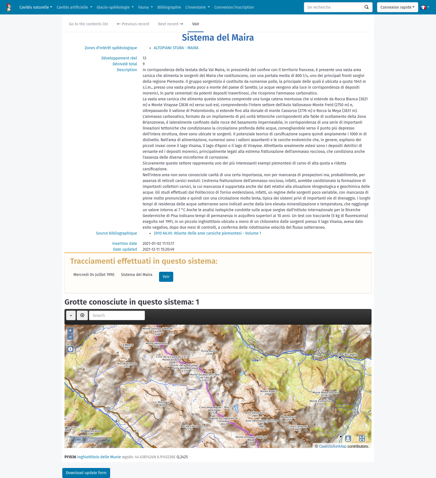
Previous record (133, 24)
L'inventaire (196, 7)
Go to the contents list (88, 24)
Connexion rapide (396, 7)
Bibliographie (169, 7)
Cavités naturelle (34, 7)
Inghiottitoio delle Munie (99, 457)
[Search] (332, 7)
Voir (195, 24)
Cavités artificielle (73, 7)
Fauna (144, 7)
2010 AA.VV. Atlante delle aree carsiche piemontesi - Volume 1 (207, 233)
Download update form (86, 472)
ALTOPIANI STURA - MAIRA (176, 48)
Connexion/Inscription (234, 7)
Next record (171, 24)
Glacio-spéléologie (114, 7)
